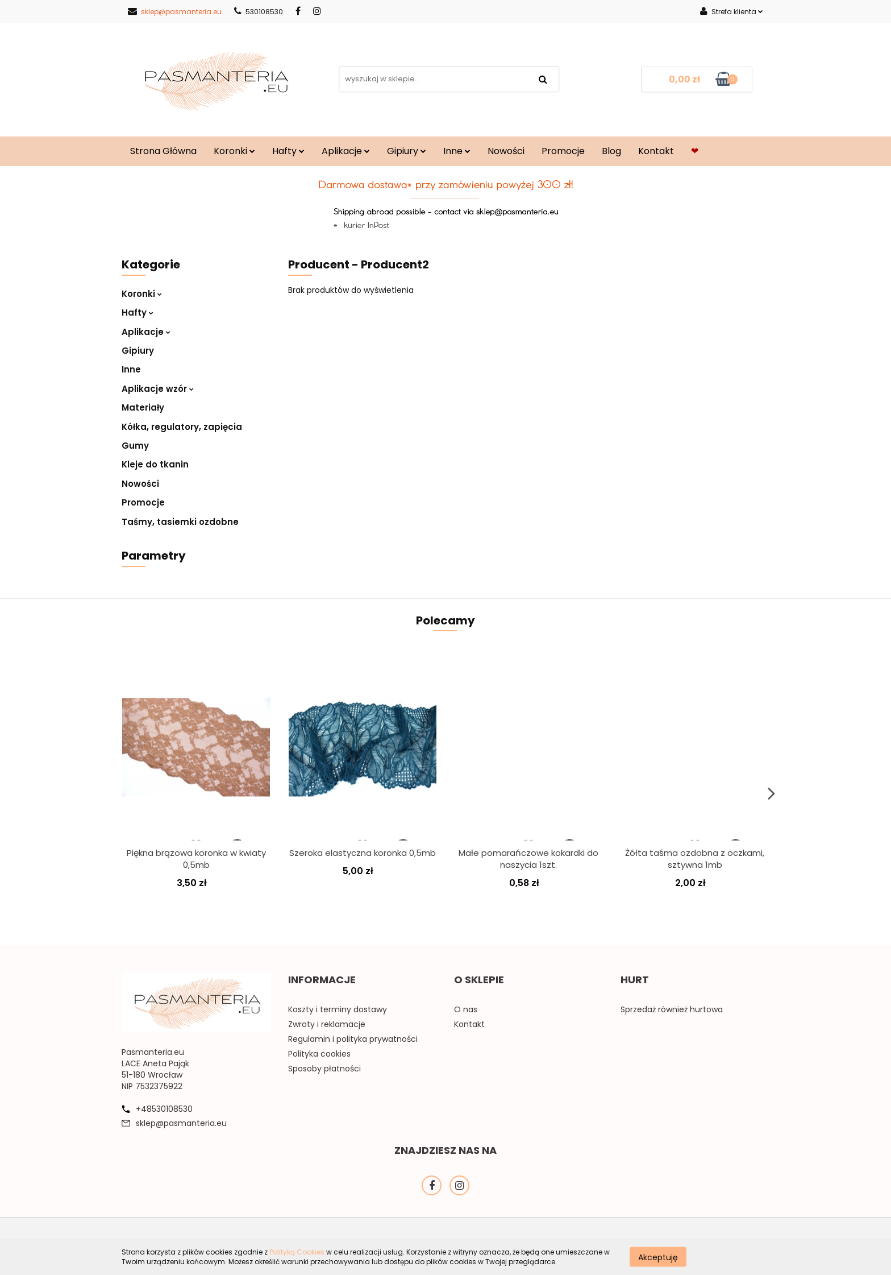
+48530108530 (164, 1109)
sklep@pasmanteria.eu (175, 11)
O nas (465, 1009)
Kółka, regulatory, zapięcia (182, 427)
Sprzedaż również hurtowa (672, 1009)
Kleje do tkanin (155, 464)
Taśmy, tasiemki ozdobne (180, 522)
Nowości (506, 151)
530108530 (258, 11)
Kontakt (656, 151)
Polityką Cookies (296, 1252)
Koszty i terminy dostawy (337, 1009)
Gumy (135, 446)
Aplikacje (346, 151)
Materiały (143, 407)
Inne (457, 151)
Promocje (563, 151)
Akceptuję (658, 1256)
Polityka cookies (319, 1053)
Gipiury (406, 151)
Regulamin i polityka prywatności (353, 1039)
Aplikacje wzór (158, 389)
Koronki (234, 151)
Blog (611, 151)
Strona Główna (163, 151)
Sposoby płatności (324, 1068)
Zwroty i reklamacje (326, 1024)
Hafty (288, 151)
